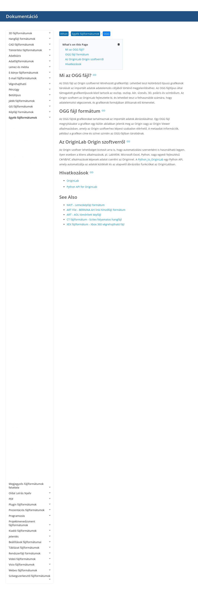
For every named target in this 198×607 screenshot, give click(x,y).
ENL (14, 230)
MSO (15, 337)
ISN (14, 292)
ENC (15, 224)
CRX (14, 202)
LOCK (15, 309)
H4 (14, 264)
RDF (14, 393)
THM (15, 433)
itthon (64, 34)
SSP (14, 422)
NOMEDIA (18, 343)
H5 (14, 269)
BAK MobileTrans (23, 157)
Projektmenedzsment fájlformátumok (30, 523)
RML (15, 410)
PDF (30, 499)
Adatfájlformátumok (30, 61)
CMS (15, 196)
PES (14, 371)
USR (14, 444)
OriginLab (73, 180)
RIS (14, 405)
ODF (15, 354)
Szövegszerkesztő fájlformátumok (30, 577)
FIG (14, 241)
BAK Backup (19, 140)
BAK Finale (19, 151)
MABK (16, 320)
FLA (14, 253)
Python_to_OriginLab (150, 159)
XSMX (15, 478)
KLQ (14, 298)
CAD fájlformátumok (30, 44)
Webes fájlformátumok (30, 570)
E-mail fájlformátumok (30, 78)
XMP (15, 467)
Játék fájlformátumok (30, 101)
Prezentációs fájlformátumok (30, 510)
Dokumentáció (22, 16)
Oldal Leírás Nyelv (30, 493)
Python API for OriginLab (82, 187)
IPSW (15, 286)
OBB (15, 348)
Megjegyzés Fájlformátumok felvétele (30, 485)
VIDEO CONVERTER (24, 450)
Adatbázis (30, 55)
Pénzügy (30, 89)
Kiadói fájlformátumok (30, 530)
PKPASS (17, 377)
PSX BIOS (18, 388)
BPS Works (18, 179)
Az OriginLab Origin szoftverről (84, 59)
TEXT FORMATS (21, 427)
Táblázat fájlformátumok (30, 547)
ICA (14, 275)
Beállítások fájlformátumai (30, 542)
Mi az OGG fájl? (74, 49)
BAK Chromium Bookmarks (29, 146)
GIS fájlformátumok (30, 106)
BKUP (15, 168)
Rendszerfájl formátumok (30, 553)
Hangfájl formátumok (30, 39)
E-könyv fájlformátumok (30, 72)
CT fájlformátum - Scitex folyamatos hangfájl (94, 219)
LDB (14, 303)
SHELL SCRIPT (20, 416)
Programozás (30, 516)
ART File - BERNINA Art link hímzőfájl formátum (96, 210)
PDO (15, 365)
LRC (14, 315)
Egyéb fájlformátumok (30, 117)
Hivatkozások (73, 64)
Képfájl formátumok (30, 112)
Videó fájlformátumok (30, 559)
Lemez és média (30, 67)
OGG (15, 360)
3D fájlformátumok (30, 33)
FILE (14, 247)
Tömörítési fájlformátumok (30, 50)
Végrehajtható (30, 84)
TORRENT (18, 438)
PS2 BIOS (18, 382)
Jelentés (30, 536)
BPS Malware (20, 174)
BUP (14, 185)
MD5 (15, 326)
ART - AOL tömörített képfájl (84, 214)
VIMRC (16, 461)
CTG (14, 208)
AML (15, 129)
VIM (14, 455)
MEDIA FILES (20, 332)
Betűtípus (30, 95)
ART (14, 134)
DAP (14, 213)
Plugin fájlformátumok (30, 504)
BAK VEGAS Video (23, 163)
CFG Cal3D (18, 191)
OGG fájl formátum (77, 54)
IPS (14, 281)
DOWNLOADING (22, 219)
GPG (15, 258)
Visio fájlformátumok (30, 564)
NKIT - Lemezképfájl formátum (86, 205)
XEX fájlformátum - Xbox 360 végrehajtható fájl (95, 224)
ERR (14, 236)
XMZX (15, 472)
